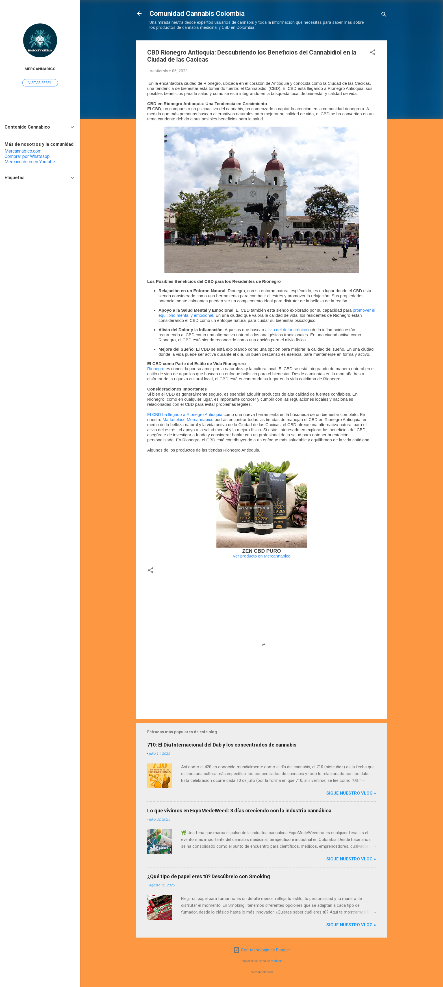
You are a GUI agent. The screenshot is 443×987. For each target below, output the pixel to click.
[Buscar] (384, 15)
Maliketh (277, 961)
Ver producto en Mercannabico (261, 556)
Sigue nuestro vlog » (351, 793)
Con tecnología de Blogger (261, 950)
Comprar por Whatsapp (27, 156)
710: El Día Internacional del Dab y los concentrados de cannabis (221, 745)
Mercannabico (40, 68)
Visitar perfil (40, 83)
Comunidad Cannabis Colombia (197, 14)
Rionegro (155, 368)
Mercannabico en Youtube (30, 161)
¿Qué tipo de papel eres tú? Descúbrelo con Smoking (208, 876)
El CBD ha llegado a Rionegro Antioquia (184, 414)
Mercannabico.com (23, 151)
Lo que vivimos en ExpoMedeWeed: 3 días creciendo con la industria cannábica (239, 811)
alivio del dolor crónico (286, 329)
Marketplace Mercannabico (187, 419)
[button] (372, 53)
